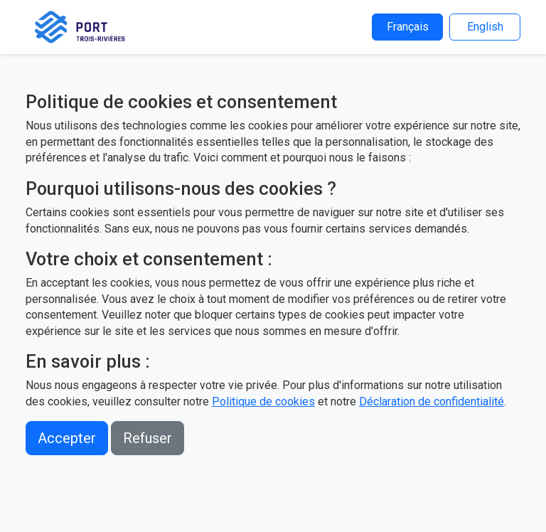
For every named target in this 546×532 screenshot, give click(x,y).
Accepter (67, 438)
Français (408, 26)
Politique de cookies (263, 401)
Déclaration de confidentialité (431, 401)
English (485, 26)
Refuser (147, 438)
